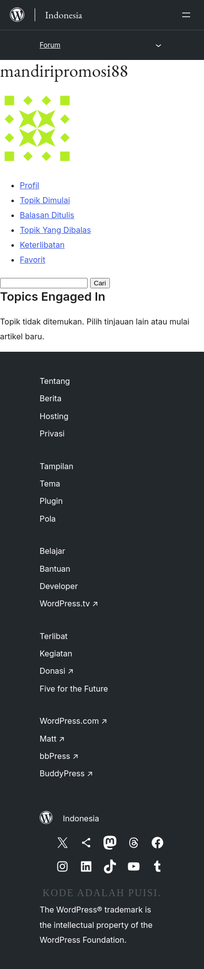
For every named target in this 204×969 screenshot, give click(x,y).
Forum (50, 45)
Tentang (55, 381)
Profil (29, 185)
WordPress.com (73, 721)
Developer (59, 586)
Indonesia (81, 818)
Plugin (51, 501)
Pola (48, 519)
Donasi (57, 671)
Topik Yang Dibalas (55, 230)
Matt (52, 739)
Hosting (54, 416)
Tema (50, 483)
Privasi (52, 433)
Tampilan (56, 466)
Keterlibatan (42, 245)
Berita (50, 398)
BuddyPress (66, 773)
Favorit (32, 260)
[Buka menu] (188, 15)
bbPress (59, 756)
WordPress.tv (69, 603)
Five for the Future (74, 689)
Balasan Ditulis (47, 215)
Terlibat (54, 636)
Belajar (52, 551)
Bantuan (55, 569)
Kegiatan (56, 653)
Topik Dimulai (45, 200)
